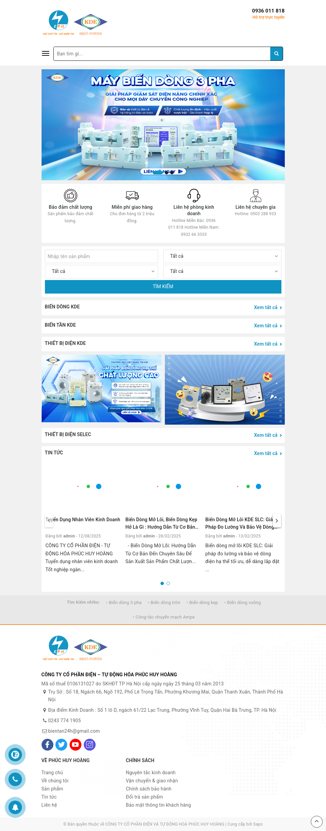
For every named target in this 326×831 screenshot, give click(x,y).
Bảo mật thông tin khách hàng (158, 805)
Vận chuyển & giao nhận (152, 780)
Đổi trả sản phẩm (144, 797)
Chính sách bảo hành (149, 788)
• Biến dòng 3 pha (124, 602)
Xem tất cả (266, 307)
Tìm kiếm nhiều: (83, 602)
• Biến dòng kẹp (202, 602)
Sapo (258, 824)
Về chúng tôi (55, 780)
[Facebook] (47, 745)
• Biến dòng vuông (242, 602)
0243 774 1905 (64, 720)
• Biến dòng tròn (164, 602)
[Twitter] (61, 745)
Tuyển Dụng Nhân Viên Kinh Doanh (83, 519)
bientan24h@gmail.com (74, 731)
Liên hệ (49, 805)
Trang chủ (52, 772)
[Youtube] (75, 745)
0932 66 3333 (194, 234)
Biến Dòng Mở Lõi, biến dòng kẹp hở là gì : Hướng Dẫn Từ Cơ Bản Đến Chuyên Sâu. (161, 527)
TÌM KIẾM (163, 286)
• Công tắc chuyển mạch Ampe (164, 617)
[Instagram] (90, 745)
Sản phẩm (53, 788)
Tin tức (49, 797)
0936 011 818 (268, 11)
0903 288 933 (263, 213)
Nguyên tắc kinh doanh (151, 772)
